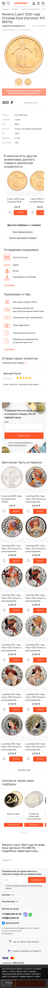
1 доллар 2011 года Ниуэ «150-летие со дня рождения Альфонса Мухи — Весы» (35, 598)
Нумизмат (21, 3)
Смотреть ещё (24, 770)
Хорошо (9, 983)
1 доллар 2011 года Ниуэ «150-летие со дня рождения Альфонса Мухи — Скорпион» (11, 697)
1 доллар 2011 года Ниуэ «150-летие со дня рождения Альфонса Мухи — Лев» (11, 548)
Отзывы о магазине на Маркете (24, 951)
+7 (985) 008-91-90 (11, 914)
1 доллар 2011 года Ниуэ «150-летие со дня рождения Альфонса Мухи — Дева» (35, 548)
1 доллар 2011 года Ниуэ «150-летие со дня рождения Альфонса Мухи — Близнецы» (35, 647)
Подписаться (24, 436)
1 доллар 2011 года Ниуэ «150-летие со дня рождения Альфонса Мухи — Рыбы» (35, 697)
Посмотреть (13, 825)
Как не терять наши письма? (24, 941)
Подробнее (9, 285)
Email (6, 422)
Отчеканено (13, 963)
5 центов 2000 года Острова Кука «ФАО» (11, 499)
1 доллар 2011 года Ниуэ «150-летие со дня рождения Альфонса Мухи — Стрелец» (11, 747)
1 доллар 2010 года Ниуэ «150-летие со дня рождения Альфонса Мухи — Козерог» (35, 747)
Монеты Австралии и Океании (22, 238)
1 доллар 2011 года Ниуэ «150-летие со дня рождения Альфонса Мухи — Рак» (11, 598)
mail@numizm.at (10, 918)
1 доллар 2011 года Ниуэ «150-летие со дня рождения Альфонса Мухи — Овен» (35, 499)
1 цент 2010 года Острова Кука (15, 200)
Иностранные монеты (23, 232)
